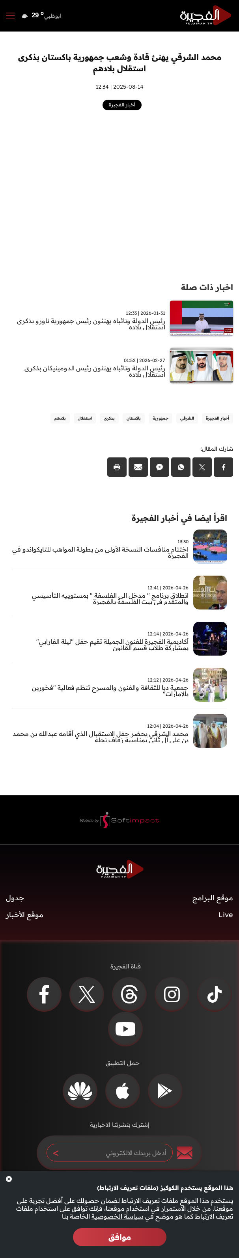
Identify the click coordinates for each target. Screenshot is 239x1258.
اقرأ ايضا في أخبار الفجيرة (179, 518)
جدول (15, 897)
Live (225, 914)
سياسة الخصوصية (117, 1216)
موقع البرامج (212, 897)
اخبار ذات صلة (207, 287)
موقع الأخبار (24, 914)
